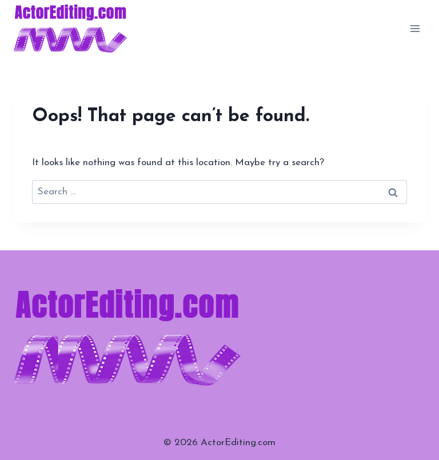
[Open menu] (414, 28)
